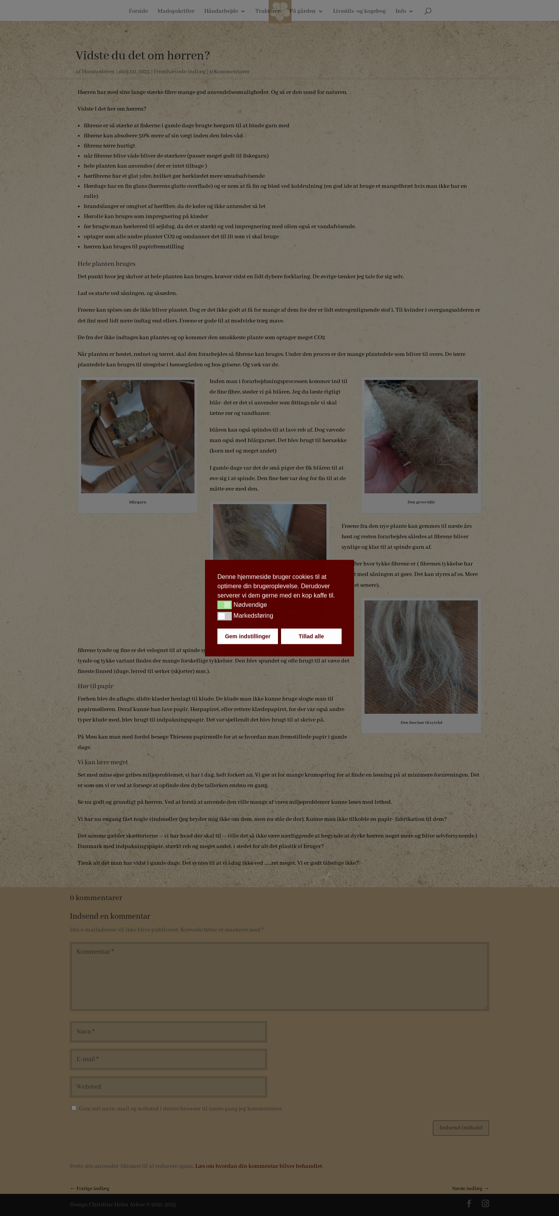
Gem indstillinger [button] (248, 636)
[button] (224, 605)
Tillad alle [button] (311, 636)
